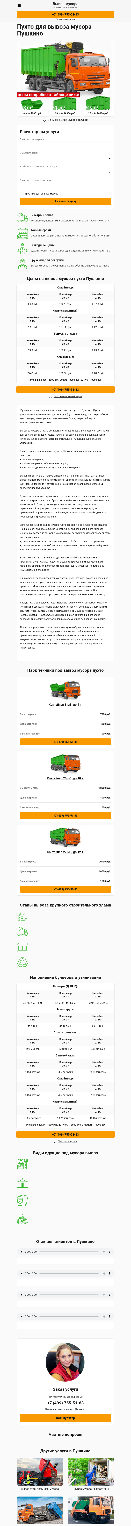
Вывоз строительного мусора (40, 1489)
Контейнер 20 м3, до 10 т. (65, 778)
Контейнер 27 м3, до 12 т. (65, 852)
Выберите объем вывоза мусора (38, 166)
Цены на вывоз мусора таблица (68, 119)
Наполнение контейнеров (68, 396)
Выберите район (29, 153)
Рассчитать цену (65, 201)
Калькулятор (65, 1418)
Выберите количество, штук (36, 180)
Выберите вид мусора (32, 139)
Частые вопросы (67, 1141)
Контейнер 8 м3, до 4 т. (65, 704)
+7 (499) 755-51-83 (65, 14)
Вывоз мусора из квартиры (91, 1489)
